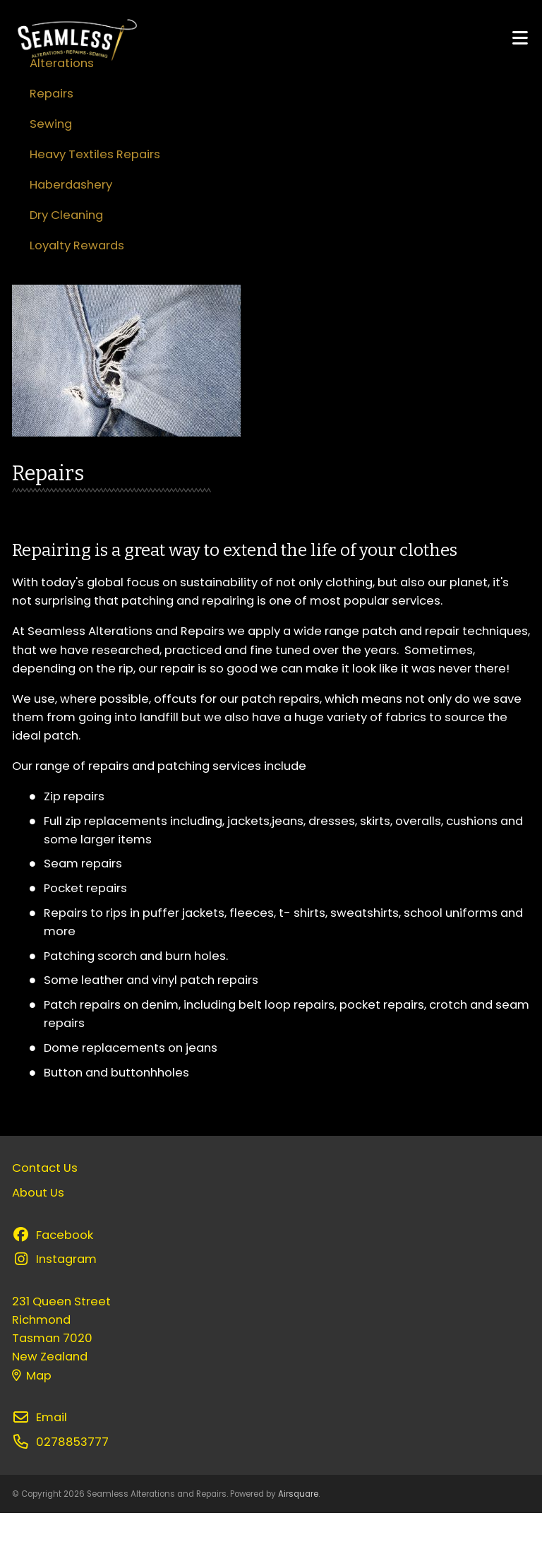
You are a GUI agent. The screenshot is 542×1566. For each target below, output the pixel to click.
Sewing (51, 177)
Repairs (51, 146)
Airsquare (298, 1547)
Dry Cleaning (66, 268)
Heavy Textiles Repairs (95, 207)
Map (32, 1428)
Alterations (62, 116)
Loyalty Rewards (77, 298)
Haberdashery (71, 238)
